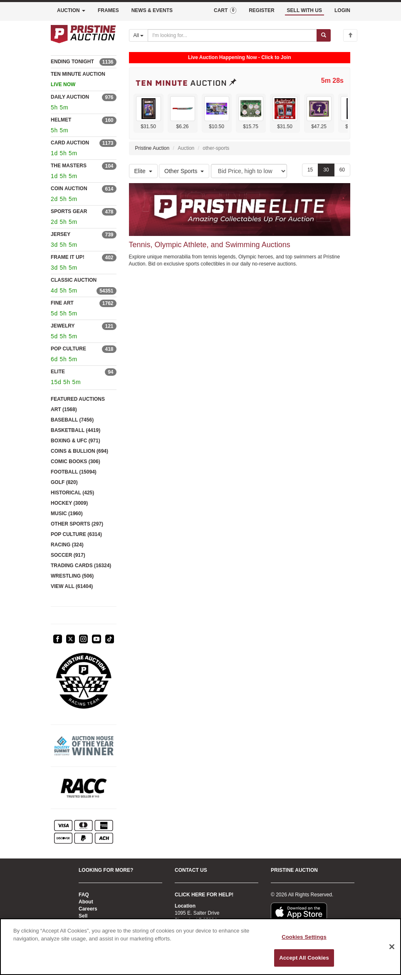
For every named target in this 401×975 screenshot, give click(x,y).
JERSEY (60, 234)
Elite (143, 171)
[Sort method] (249, 171)
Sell (83, 916)
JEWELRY (63, 326)
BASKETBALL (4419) (75, 430)
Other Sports (184, 171)
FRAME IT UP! (67, 257)
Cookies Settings (304, 937)
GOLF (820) (64, 482)
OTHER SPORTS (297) (77, 524)
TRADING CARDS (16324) (81, 565)
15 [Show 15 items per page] (310, 170)
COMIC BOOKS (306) (75, 461)
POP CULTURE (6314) (76, 534)
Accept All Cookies (304, 958)
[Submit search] (324, 35)
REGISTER (261, 10)
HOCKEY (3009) (69, 503)
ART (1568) (64, 409)
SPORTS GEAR (69, 211)
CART (225, 10)
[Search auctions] (232, 35)
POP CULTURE (68, 349)
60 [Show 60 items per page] (342, 170)
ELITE (58, 372)
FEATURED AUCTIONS (78, 399)
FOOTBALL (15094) (74, 472)
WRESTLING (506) (72, 576)
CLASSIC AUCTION (74, 280)
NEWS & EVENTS (152, 10)
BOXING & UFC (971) (75, 441)
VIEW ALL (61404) (72, 586)
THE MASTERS (69, 166)
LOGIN (342, 10)
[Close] (392, 947)
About (86, 902)
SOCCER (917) (68, 555)
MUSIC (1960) (67, 513)
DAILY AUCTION (70, 97)
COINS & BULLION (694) (79, 451)
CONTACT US (191, 870)
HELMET (61, 120)
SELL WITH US (304, 10)
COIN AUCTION (69, 188)
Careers (88, 909)
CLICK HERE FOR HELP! (204, 895)
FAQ (84, 895)
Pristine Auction (152, 148)
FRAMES (108, 10)
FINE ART (62, 303)
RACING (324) (67, 545)
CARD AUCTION (70, 143)
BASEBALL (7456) (72, 420)
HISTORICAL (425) (72, 493)
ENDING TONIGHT (72, 62)
